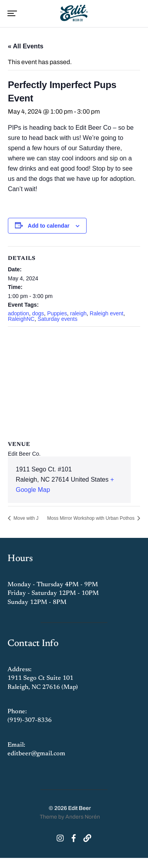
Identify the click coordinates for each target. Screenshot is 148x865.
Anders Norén (82, 817)
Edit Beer (79, 808)
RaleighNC (21, 319)
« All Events (25, 46)
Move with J (25, 518)
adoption (18, 313)
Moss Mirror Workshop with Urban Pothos (91, 518)
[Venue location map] (74, 383)
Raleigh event (107, 313)
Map (69, 687)
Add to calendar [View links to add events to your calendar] (49, 226)
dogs (38, 313)
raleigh (78, 313)
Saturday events (57, 319)
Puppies (57, 313)
